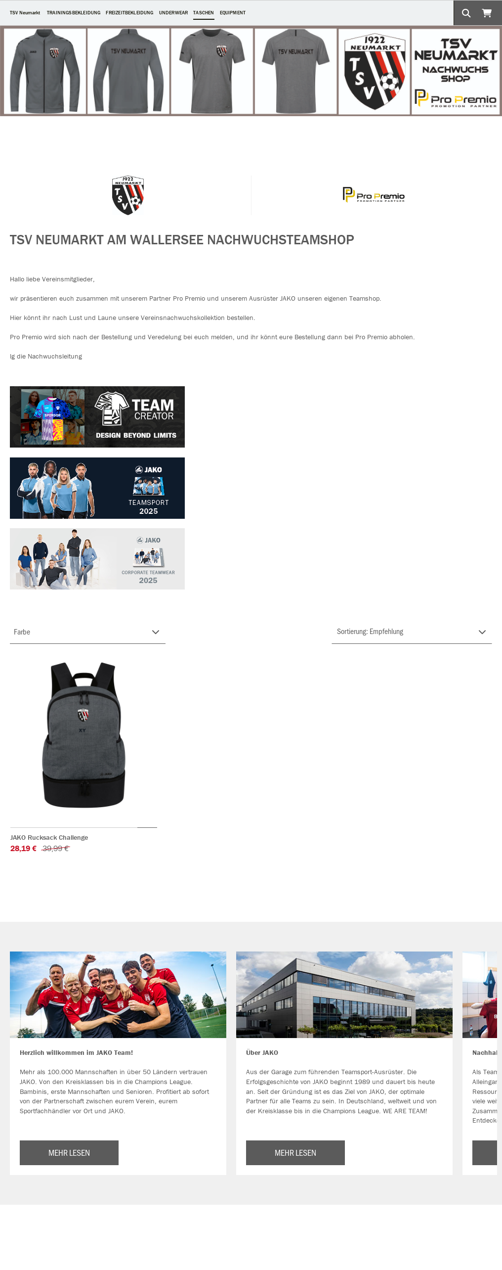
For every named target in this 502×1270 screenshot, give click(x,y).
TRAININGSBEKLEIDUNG (73, 12)
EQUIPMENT (233, 12)
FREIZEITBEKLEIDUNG (129, 12)
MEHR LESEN (69, 1152)
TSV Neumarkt (25, 12)
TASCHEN (203, 12)
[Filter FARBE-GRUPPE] (88, 631)
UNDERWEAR (173, 12)
